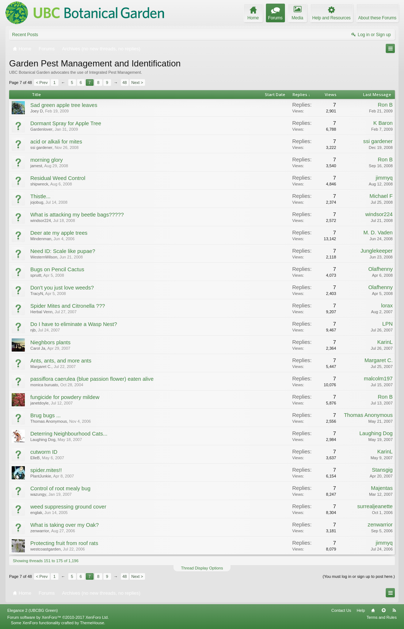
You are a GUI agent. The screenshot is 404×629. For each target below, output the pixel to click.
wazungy (38, 494)
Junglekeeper (377, 251)
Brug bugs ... (45, 415)
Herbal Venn (41, 312)
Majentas (382, 488)
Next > (137, 82)
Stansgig (382, 470)
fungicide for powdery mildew (64, 397)
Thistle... (40, 196)
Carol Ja (37, 348)
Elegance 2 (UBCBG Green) (32, 610)
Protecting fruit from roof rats (64, 543)
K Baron (383, 123)
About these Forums (377, 17)
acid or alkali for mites (56, 142)
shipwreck (39, 184)
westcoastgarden (45, 549)
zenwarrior (39, 531)
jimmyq (384, 178)
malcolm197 (378, 378)
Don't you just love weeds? (62, 288)
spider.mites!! (46, 470)
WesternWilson (43, 257)
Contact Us (341, 610)
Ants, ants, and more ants (60, 361)
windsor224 (40, 220)
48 (124, 82)
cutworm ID (43, 452)
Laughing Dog (43, 439)
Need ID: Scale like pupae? (62, 251)
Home (373, 610)
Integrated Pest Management (115, 72)
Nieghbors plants (50, 342)
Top (383, 610)
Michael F (381, 196)
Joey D (36, 111)
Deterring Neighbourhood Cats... (68, 434)
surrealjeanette (375, 506)
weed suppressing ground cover (68, 507)
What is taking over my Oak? (64, 525)
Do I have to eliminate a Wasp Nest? (73, 324)
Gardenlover (41, 129)
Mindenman (40, 239)
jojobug (36, 202)
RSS (394, 610)
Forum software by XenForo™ (58, 617)
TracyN (36, 293)
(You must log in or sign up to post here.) (359, 576)
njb (33, 330)
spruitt (35, 275)
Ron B (385, 105)
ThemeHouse (92, 623)
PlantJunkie (40, 476)
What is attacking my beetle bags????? (77, 215)
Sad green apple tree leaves (63, 105)
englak (36, 512)
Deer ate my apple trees (58, 233)
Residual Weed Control (57, 178)
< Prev (41, 82)
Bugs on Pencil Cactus (57, 269)
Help (361, 610)
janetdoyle (39, 403)
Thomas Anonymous (48, 421)
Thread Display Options (202, 568)
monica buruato (44, 385)
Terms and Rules (381, 617)
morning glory (46, 160)
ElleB (35, 458)
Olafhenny (380, 269)
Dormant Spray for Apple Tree (65, 123)
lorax (387, 305)
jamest (36, 166)
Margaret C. (41, 366)
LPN (387, 324)
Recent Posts (25, 34)
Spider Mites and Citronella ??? (67, 306)
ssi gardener (41, 147)
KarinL (385, 342)
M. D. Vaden (378, 232)
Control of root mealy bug (60, 488)
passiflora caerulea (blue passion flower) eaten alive (91, 379)
